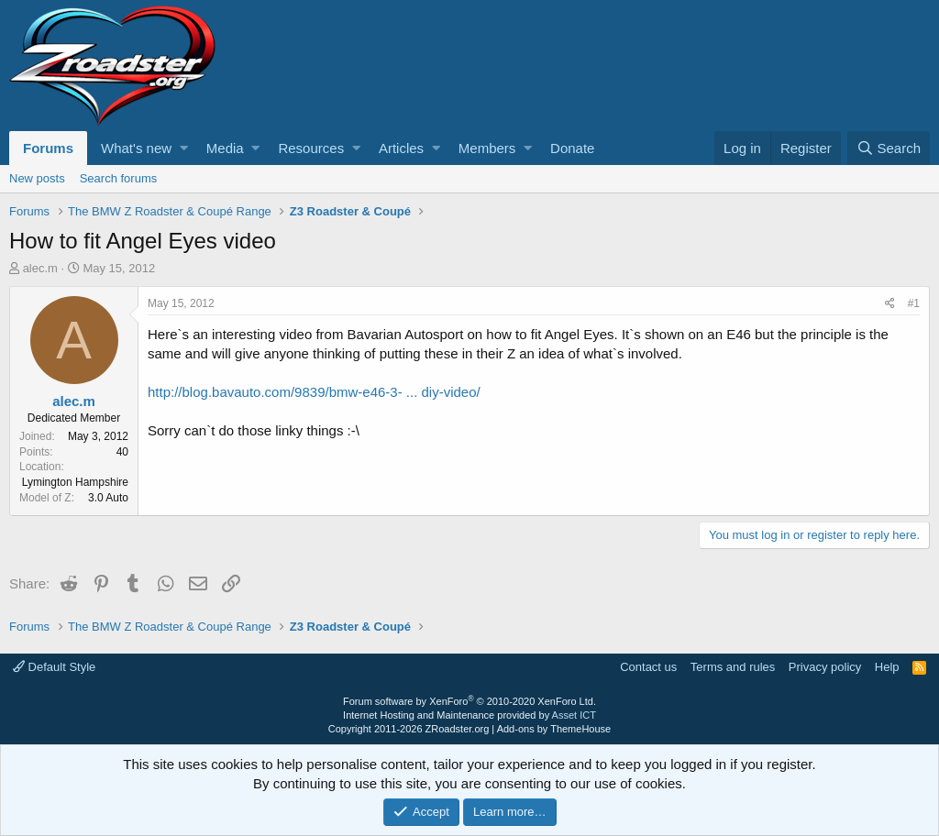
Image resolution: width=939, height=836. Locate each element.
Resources (311, 148)
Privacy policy (825, 667)
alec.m (40, 268)
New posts (37, 178)
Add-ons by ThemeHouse (554, 728)
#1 (914, 303)
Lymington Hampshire (75, 482)
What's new (136, 148)
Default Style (54, 667)
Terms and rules (732, 667)
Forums (48, 148)
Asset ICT (574, 715)
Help (887, 667)
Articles (401, 148)
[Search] (888, 148)
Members (487, 148)
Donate (572, 148)
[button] (184, 148)
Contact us (648, 667)
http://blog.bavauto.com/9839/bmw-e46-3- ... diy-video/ (314, 392)
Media (225, 148)
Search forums (119, 178)
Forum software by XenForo (469, 701)
